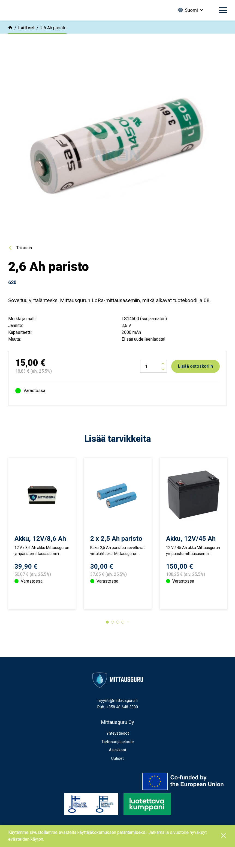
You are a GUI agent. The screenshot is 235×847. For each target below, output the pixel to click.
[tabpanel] (42, 543)
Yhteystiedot (117, 751)
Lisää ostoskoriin (195, 366)
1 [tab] (107, 640)
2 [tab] (112, 640)
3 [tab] (117, 640)
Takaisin (24, 247)
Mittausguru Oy (117, 740)
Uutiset (117, 776)
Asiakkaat (117, 768)
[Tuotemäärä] (153, 366)
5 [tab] (128, 640)
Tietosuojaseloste (117, 760)
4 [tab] (122, 640)
